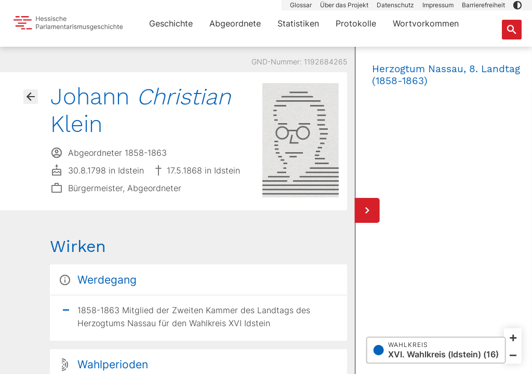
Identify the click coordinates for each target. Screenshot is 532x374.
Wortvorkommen (426, 23)
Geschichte (171, 23)
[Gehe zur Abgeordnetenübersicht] (30, 96)
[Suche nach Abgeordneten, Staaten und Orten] (512, 29)
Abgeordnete (235, 23)
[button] (517, 5)
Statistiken (298, 23)
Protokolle (356, 23)
